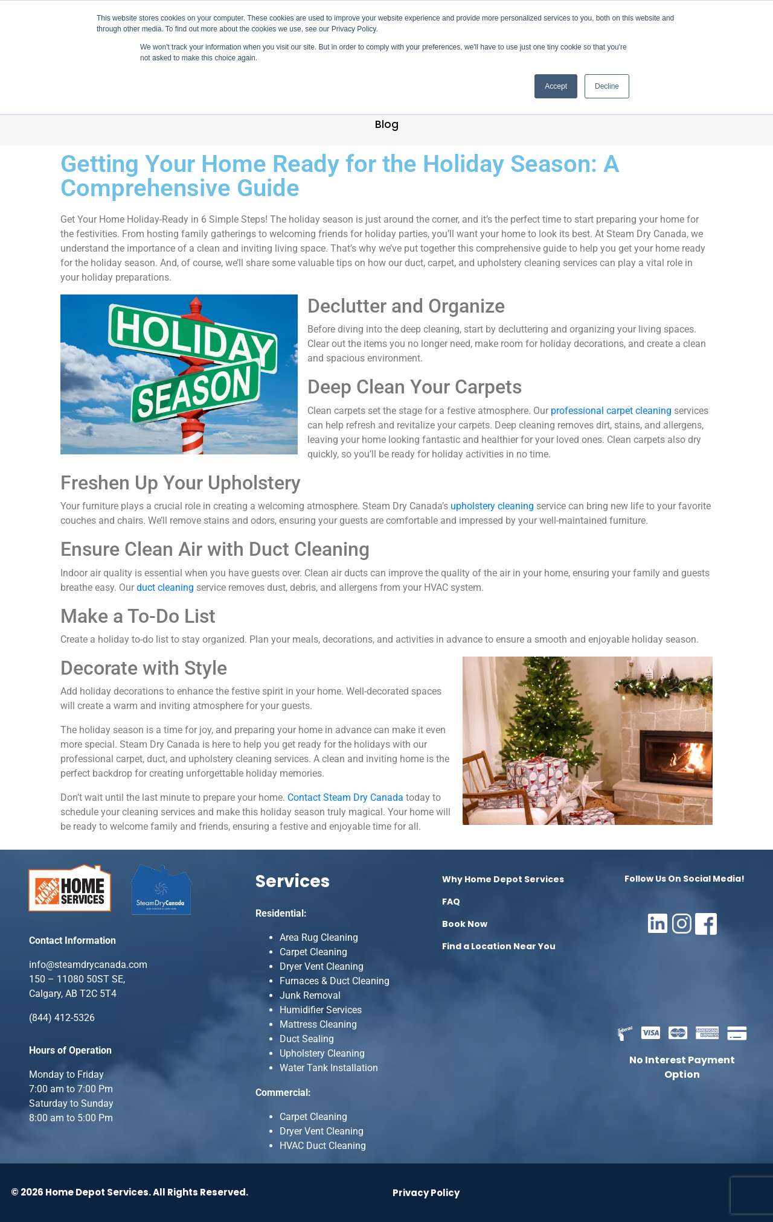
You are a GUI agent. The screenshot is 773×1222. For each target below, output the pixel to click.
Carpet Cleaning (313, 952)
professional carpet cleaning (611, 410)
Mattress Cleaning (318, 1024)
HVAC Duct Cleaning (323, 1145)
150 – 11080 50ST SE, (77, 979)
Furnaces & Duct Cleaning (335, 981)
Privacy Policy (426, 1192)
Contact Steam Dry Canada (345, 797)
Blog (387, 124)
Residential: (281, 913)
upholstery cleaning (492, 506)
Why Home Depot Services (503, 879)
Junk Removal (310, 995)
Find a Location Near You (499, 946)
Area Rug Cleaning (319, 937)
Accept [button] (556, 86)
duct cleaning (165, 587)
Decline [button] (607, 86)
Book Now (464, 924)
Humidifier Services (321, 1010)
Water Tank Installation (329, 1068)
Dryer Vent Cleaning (322, 966)
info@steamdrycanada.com (88, 964)
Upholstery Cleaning (322, 1053)
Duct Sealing (307, 1039)
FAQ (451, 902)
